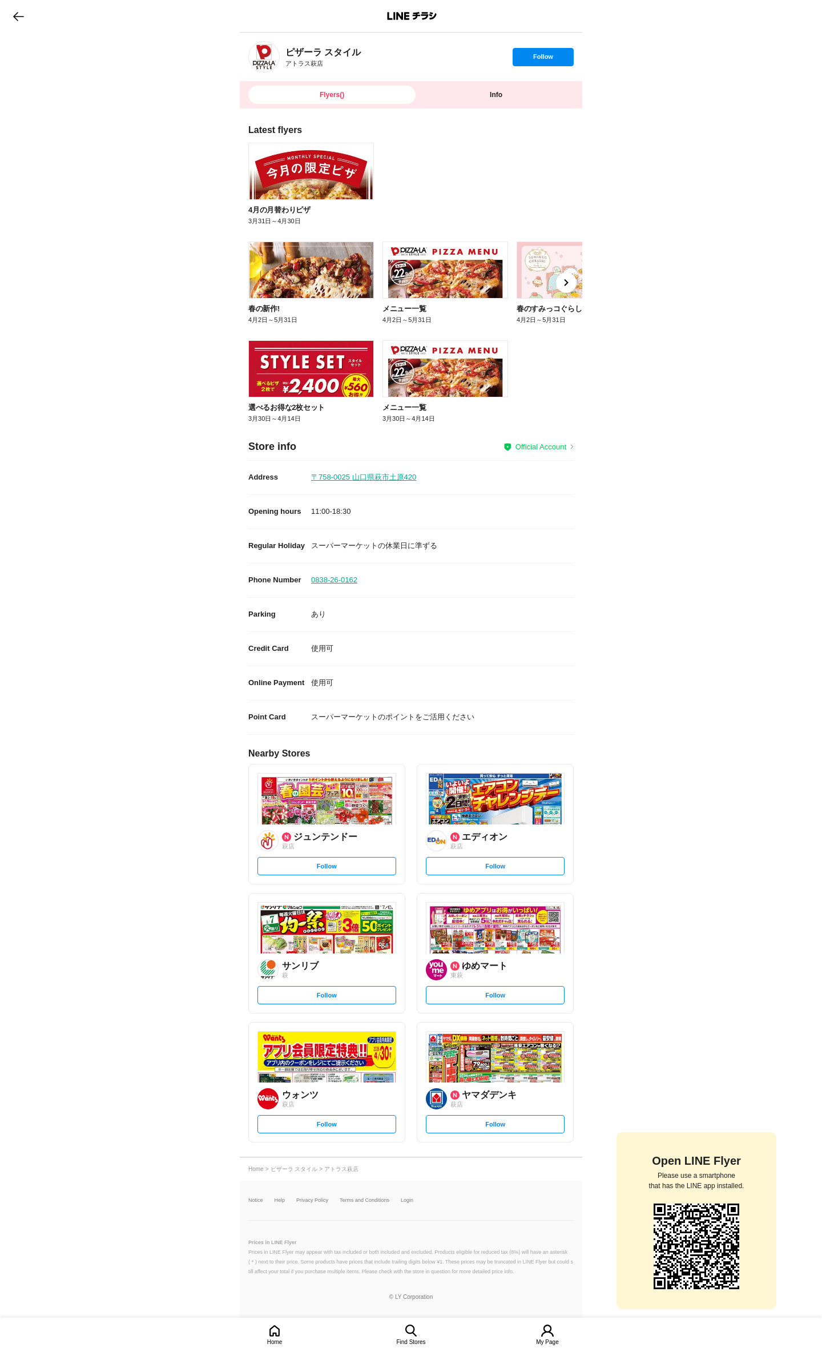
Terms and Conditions (364, 1200)
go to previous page (18, 16)
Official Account (540, 446)
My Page (547, 1342)
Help (280, 1200)
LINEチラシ (412, 16)
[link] (264, 57)
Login (407, 1200)
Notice (255, 1200)
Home (275, 1342)
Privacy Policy (312, 1200)
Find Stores (410, 1342)
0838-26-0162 (334, 580)
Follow (543, 59)
